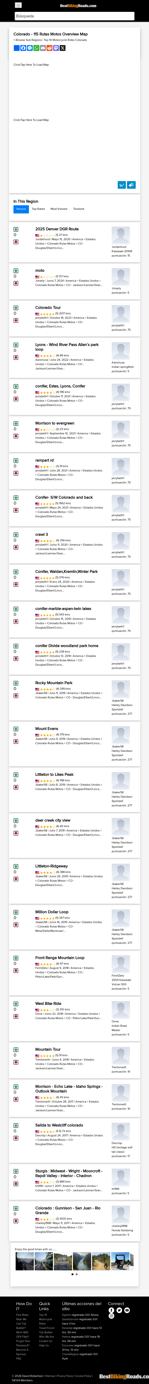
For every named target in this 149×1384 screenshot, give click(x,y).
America (77, 239)
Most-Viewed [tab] (59, 209)
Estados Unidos (89, 281)
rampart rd (44, 460)
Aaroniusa (41, 360)
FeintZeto (41, 968)
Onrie (38, 1014)
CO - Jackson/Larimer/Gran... (84, 285)
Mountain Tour (47, 1049)
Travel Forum (47, 1328)
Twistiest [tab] (78, 209)
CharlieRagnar (71, 1354)
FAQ (18, 1358)
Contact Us (45, 1341)
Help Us (44, 1345)
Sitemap (50, 1376)
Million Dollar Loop (51, 912)
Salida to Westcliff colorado (59, 1125)
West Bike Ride (48, 1003)
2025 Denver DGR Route (57, 229)
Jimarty (40, 281)
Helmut (66, 1337)
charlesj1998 (43, 1223)
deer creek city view (52, 820)
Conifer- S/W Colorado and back (64, 497)
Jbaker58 (41, 693)
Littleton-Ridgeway (51, 866)
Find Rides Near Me (22, 1317)
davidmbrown (70, 1319)
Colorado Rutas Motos (61, 243)
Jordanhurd (42, 239)
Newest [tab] (21, 209)
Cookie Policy (83, 1376)
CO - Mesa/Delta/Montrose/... (54, 928)
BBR (87, 1315)
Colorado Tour (48, 307)
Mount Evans (46, 728)
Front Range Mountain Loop (59, 958)
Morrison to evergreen (54, 423)
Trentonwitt (42, 1059)
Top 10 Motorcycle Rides (45, 1319)
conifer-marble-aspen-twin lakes (63, 608)
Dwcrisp (40, 1135)
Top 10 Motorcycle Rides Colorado (65, 40)
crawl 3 (41, 534)
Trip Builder (46, 1332)
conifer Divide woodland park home (66, 646)
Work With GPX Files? (22, 1334)
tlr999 (39, 1186)
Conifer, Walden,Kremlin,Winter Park (66, 571)
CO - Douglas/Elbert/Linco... (59, 245)
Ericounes (68, 1345)
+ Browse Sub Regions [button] (28, 40)
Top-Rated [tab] (38, 209)
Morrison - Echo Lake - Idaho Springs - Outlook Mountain (69, 1088)
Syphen (67, 1315)
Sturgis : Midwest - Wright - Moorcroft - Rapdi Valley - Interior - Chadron (68, 1173)
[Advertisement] (74, 92)
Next (128, 1261)
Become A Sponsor (22, 1352)
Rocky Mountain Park (53, 683)
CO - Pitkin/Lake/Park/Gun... (59, 974)
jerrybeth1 (41, 318)
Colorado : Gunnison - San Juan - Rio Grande (67, 1210)
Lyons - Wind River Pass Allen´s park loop (66, 347)
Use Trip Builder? (21, 1326)
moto (39, 270)
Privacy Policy (65, 1376)
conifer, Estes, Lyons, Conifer (60, 386)
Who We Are (46, 1337)
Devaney (67, 1328)
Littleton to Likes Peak (54, 774)
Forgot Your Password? (23, 1343)
